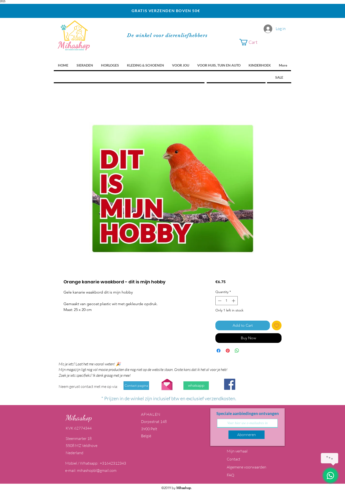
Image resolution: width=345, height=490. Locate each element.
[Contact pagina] (136, 385)
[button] (261, 42)
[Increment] (234, 300)
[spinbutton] (226, 300)
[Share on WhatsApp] (237, 351)
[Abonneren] (246, 434)
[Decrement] (219, 300)
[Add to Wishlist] (277, 325)
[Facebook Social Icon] (229, 384)
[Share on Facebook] (218, 351)
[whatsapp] (196, 385)
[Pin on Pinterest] (228, 351)
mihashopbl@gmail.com (97, 470)
